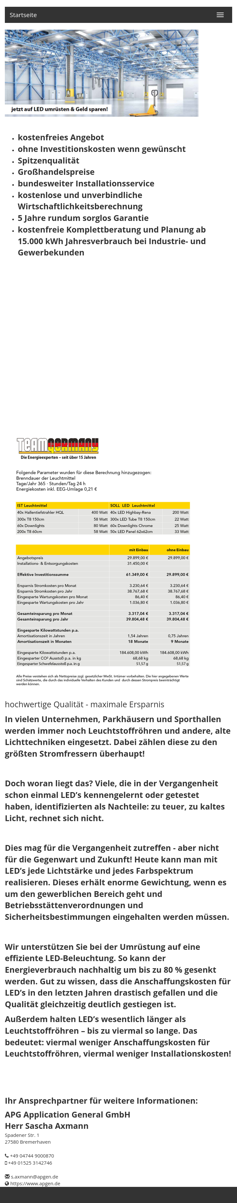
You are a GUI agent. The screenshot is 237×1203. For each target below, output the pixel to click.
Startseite (23, 15)
